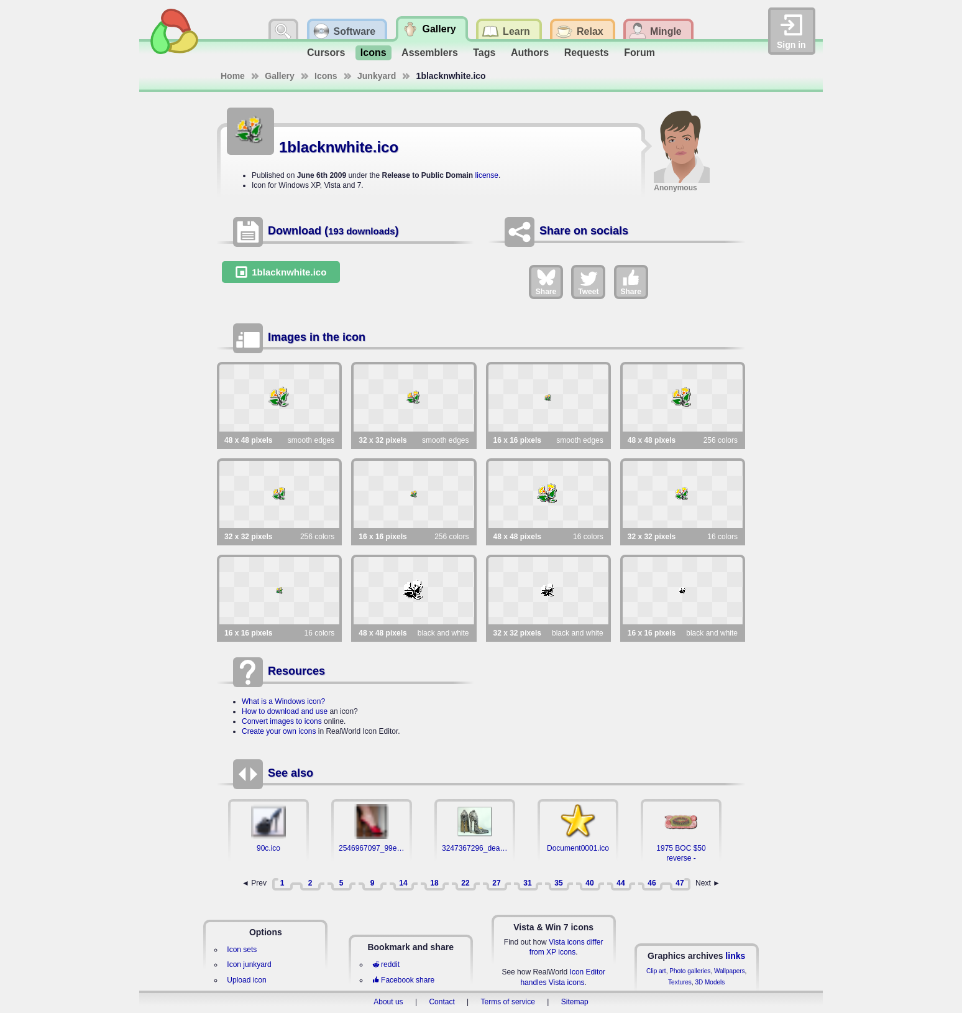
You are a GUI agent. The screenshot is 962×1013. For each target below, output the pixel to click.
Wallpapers (729, 971)
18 (434, 883)
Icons (373, 52)
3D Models (710, 982)
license (486, 175)
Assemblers (429, 52)
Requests (586, 52)
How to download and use (285, 711)
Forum (639, 52)
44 (620, 883)
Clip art (656, 971)
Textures (680, 982)
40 (589, 883)
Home (233, 76)
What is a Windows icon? (283, 701)
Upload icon (246, 980)
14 (403, 883)
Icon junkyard (249, 964)
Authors (530, 52)
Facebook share (403, 980)
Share (546, 281)
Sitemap (575, 1001)
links (735, 956)
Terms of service (508, 1001)
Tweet (588, 281)
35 (558, 883)
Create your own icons (279, 731)
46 (652, 883)
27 (496, 883)
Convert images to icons (282, 721)
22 (465, 883)
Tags (484, 52)
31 (527, 883)
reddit (386, 964)
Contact (441, 1001)
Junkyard (376, 76)
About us (388, 1001)
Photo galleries (689, 971)
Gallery (279, 76)
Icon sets (242, 949)
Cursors (326, 52)
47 (680, 883)
